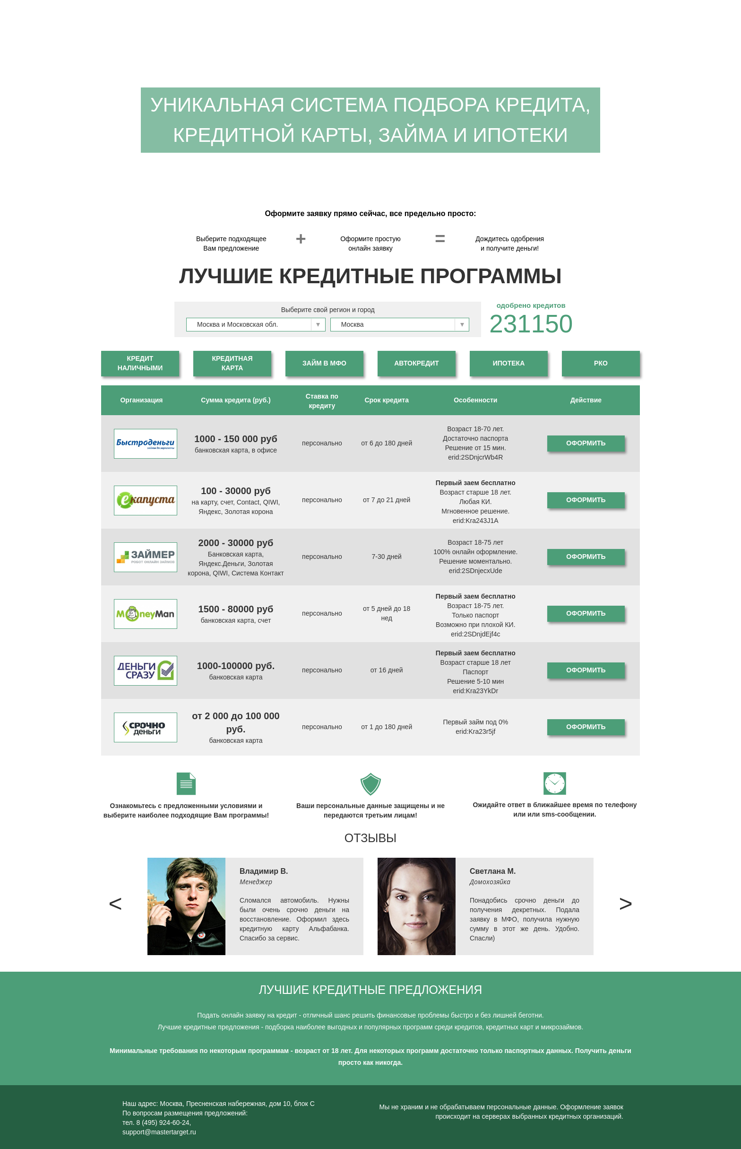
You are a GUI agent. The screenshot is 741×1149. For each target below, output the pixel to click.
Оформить (585, 443)
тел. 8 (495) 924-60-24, (156, 1122)
